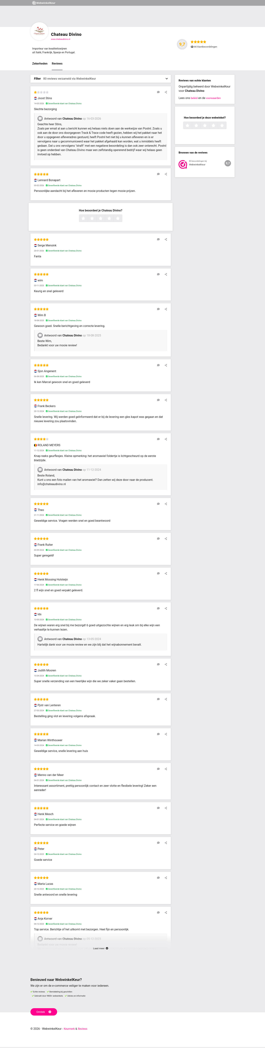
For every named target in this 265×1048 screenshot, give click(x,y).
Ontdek (44, 1012)
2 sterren (200, 127)
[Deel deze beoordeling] (165, 93)
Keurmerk (70, 1029)
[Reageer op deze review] (160, 93)
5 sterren (121, 219)
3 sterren (104, 219)
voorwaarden (215, 99)
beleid (194, 99)
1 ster (87, 219)
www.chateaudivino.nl (60, 39)
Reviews (57, 64)
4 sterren (113, 219)
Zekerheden (39, 64)
